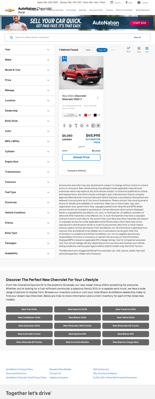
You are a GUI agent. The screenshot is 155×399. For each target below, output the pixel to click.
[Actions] (97, 98)
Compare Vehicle (76, 171)
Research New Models (60, 369)
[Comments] (93, 126)
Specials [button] (82, 10)
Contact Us (55, 374)
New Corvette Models (77, 342)
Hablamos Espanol (59, 378)
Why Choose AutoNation (105, 374)
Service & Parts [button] (96, 10)
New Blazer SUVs (77, 318)
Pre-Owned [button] (71, 10)
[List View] (147, 50)
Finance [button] (109, 10)
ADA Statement (101, 369)
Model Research (143, 10)
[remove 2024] (89, 50)
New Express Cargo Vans (126, 342)
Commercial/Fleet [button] (55, 10)
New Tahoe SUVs (125, 318)
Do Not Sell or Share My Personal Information (115, 378)
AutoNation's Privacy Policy (19, 369)
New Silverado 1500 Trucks (77, 326)
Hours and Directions (16, 374)
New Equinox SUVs (77, 309)
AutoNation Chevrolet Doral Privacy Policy (26, 378)
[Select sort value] (129, 50)
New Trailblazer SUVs (29, 318)
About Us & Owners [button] (124, 10)
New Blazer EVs (126, 334)
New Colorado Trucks (29, 334)
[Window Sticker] (98, 126)
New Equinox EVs (77, 334)
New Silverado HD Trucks (126, 326)
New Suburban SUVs (29, 326)
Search (137, 37)
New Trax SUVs (29, 309)
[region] (81, 151)
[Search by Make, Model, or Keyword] (73, 37)
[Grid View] (138, 50)
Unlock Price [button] (81, 157)
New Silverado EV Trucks (29, 342)
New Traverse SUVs (126, 309)
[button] (100, 73)
